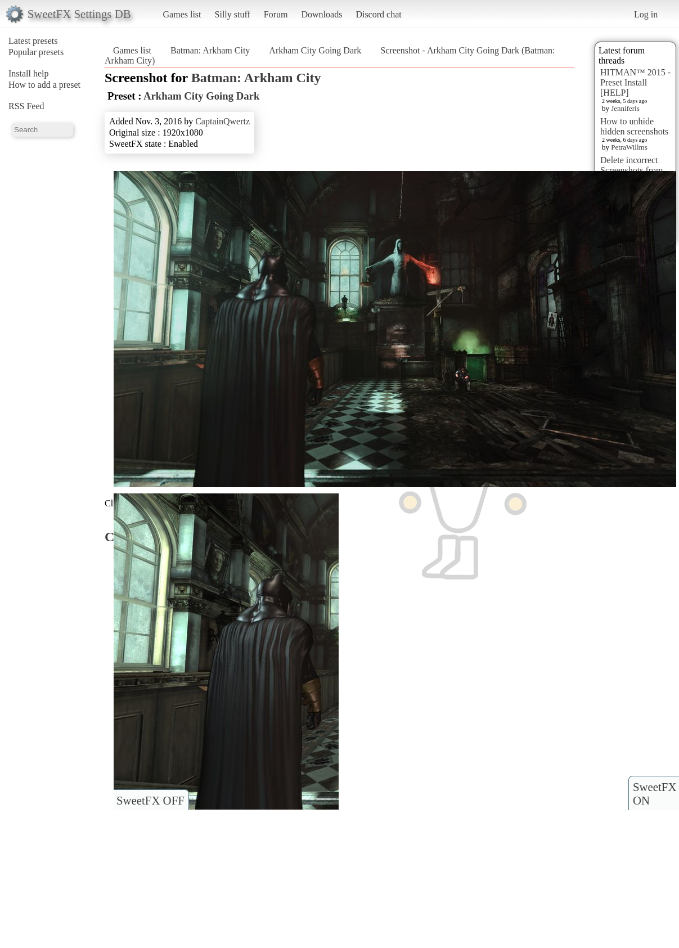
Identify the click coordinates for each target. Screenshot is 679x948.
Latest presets (33, 41)
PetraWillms (629, 147)
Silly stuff (232, 14)
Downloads (321, 14)
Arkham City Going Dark (315, 50)
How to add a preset (44, 84)
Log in (646, 14)
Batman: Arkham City (210, 50)
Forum (276, 14)
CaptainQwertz (222, 121)
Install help (28, 73)
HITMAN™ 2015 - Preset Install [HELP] (635, 82)
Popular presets (36, 52)
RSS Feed (26, 106)
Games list (182, 14)
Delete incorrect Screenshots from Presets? (631, 170)
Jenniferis (625, 108)
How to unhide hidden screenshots (634, 126)
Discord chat (378, 14)
